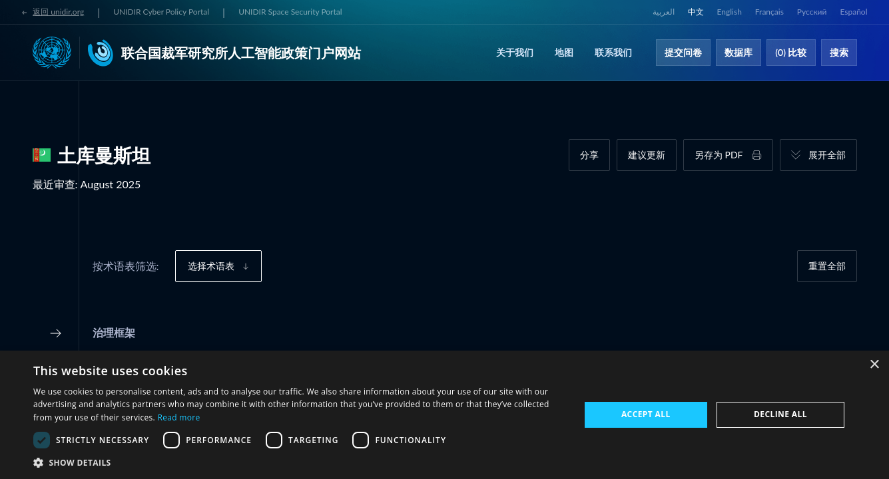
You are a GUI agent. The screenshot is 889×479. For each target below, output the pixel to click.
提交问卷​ (683, 52)
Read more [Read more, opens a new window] (179, 417)
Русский (812, 12)
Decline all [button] (780, 414)
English (729, 12)
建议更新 (646, 154)
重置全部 (827, 265)
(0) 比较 (790, 52)
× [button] (874, 365)
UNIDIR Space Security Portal (290, 12)
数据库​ (738, 52)
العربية (664, 12)
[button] (298, 462)
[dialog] (444, 415)
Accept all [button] (646, 414)
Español (853, 12)
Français (769, 12)
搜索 (839, 52)
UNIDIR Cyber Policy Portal (161, 12)
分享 (589, 154)
